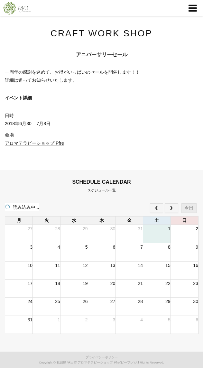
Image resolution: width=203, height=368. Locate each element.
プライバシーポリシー (102, 357)
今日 (188, 207)
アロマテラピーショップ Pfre (34, 143)
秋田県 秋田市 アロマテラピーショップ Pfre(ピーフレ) (96, 362)
